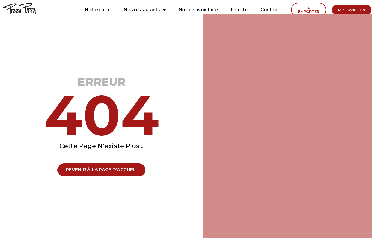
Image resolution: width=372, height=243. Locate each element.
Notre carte (98, 9)
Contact (269, 9)
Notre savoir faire (198, 9)
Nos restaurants (145, 10)
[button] (308, 10)
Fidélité (239, 9)
